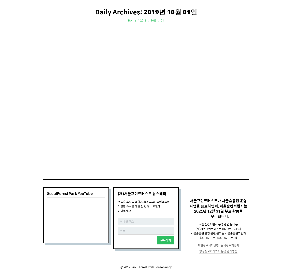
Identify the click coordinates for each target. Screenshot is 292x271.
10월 (154, 20)
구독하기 (165, 240)
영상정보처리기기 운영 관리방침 (218, 251)
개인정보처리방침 (208, 245)
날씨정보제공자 (230, 245)
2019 (143, 20)
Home (132, 20)
